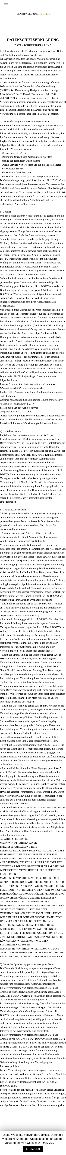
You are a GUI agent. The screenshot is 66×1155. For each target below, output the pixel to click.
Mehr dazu (49, 1143)
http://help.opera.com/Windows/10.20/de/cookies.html (37, 415)
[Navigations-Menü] (6, 5)
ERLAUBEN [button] (33, 1148)
